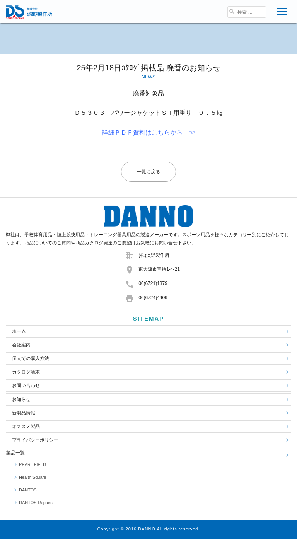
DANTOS (24, 490)
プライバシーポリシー (151, 440)
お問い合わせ (151, 385)
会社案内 (151, 345)
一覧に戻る (148, 171)
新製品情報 (151, 413)
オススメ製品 (151, 426)
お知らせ (151, 399)
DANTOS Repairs (32, 502)
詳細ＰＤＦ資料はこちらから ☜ (148, 132)
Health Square (29, 477)
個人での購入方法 (151, 358)
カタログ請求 (151, 372)
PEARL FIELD (29, 464)
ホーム (151, 331)
